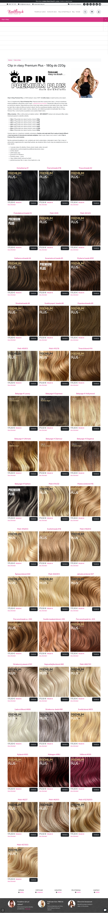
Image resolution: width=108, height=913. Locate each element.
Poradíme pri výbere (40, 12)
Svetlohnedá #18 (54, 498)
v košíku (57, 1)
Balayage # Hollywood (85, 363)
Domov (10, 29)
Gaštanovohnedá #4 (22, 227)
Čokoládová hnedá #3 (23, 182)
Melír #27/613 (22, 814)
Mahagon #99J (54, 724)
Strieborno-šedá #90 (54, 678)
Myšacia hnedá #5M (85, 227)
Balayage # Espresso (54, 363)
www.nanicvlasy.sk (38, 4)
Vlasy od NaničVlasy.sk (64, 12)
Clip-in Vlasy (3, 20)
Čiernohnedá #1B (54, 137)
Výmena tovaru (22, 897)
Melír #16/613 (22, 498)
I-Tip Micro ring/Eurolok (81, 20)
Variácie (33, 172)
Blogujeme (86, 897)
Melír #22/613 (54, 543)
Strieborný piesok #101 (22, 633)
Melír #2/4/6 (85, 182)
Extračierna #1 (23, 137)
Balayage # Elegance (85, 408)
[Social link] (84, 4)
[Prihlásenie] (98, 11)
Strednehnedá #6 (23, 272)
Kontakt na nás (86, 894)
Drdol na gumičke (52, 20)
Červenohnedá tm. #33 (85, 588)
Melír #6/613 (54, 769)
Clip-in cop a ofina (26, 20)
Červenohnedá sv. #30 (22, 588)
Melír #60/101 (85, 633)
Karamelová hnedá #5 (54, 227)
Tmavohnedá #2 (85, 137)
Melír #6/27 (22, 769)
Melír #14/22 (54, 453)
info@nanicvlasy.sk (24, 4)
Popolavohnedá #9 (85, 272)
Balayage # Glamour (54, 408)
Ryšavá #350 (22, 724)
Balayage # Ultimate (22, 408)
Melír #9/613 (22, 318)
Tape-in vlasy (14, 20)
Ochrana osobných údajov (22, 903)
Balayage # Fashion (23, 453)
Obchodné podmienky (22, 900)
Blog (73, 12)
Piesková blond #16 (85, 453)
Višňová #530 (85, 724)
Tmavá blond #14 (85, 318)
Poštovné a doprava (74, 4)
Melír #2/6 (54, 182)
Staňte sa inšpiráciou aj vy (54, 897)
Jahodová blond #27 (85, 543)
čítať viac (27, 878)
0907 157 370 (11, 4)
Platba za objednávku (22, 894)
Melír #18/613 (85, 498)
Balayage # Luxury (22, 363)
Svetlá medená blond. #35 (54, 588)
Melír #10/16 (54, 318)
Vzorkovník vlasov (52, 12)
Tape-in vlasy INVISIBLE (39, 20)
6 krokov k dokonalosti (86, 900)
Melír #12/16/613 (85, 769)
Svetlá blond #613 (85, 678)
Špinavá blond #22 (22, 543)
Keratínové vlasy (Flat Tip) (68, 20)
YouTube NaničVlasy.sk (54, 900)
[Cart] (92, 11)
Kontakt (78, 12)
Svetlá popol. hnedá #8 (54, 272)
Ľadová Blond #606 (23, 678)
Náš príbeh (86, 890)
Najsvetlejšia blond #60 (54, 633)
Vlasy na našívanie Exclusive (98, 20)
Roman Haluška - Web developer (70, 908)
